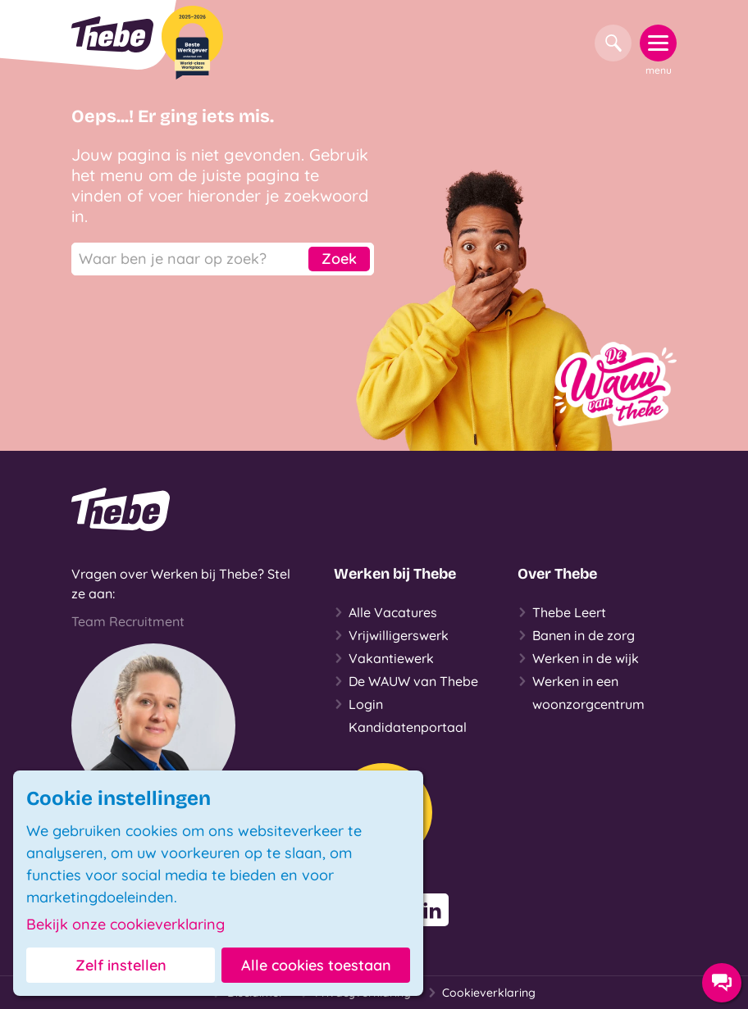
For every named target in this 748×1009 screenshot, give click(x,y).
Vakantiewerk (384, 658)
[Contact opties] (721, 982)
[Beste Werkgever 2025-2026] (192, 43)
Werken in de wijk (578, 658)
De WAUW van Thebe (406, 681)
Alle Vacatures (385, 612)
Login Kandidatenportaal (400, 714)
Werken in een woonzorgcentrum (581, 691)
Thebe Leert (562, 612)
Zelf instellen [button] (120, 965)
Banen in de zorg (576, 635)
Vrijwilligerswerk (391, 635)
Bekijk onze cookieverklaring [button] (125, 925)
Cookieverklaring (481, 992)
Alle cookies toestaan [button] (316, 965)
